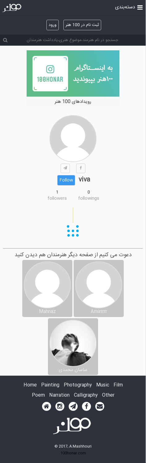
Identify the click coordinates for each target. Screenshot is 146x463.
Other (108, 395)
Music (102, 385)
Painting (50, 385)
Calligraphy (86, 395)
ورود (53, 25)
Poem (38, 395)
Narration (59, 395)
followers (57, 198)
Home (30, 385)
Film (118, 385)
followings (88, 198)
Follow (66, 180)
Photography (78, 385)
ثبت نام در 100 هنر (82, 25)
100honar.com (73, 453)
